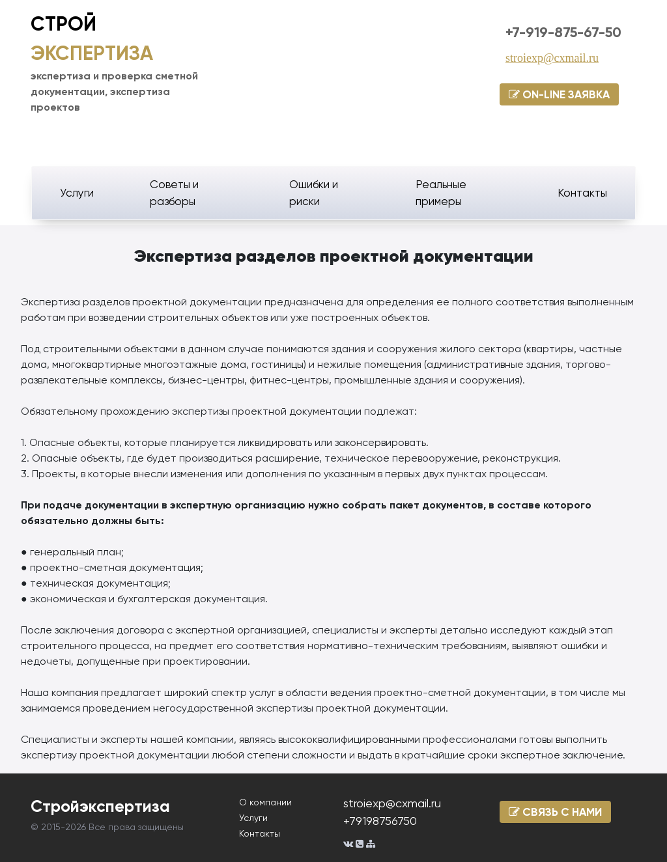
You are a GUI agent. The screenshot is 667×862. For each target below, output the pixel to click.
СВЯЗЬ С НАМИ (555, 811)
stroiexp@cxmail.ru (552, 57)
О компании (265, 802)
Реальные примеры (441, 193)
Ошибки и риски (313, 193)
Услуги (77, 192)
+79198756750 (380, 820)
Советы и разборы (174, 193)
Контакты (582, 192)
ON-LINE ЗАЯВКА (559, 94)
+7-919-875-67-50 (563, 32)
